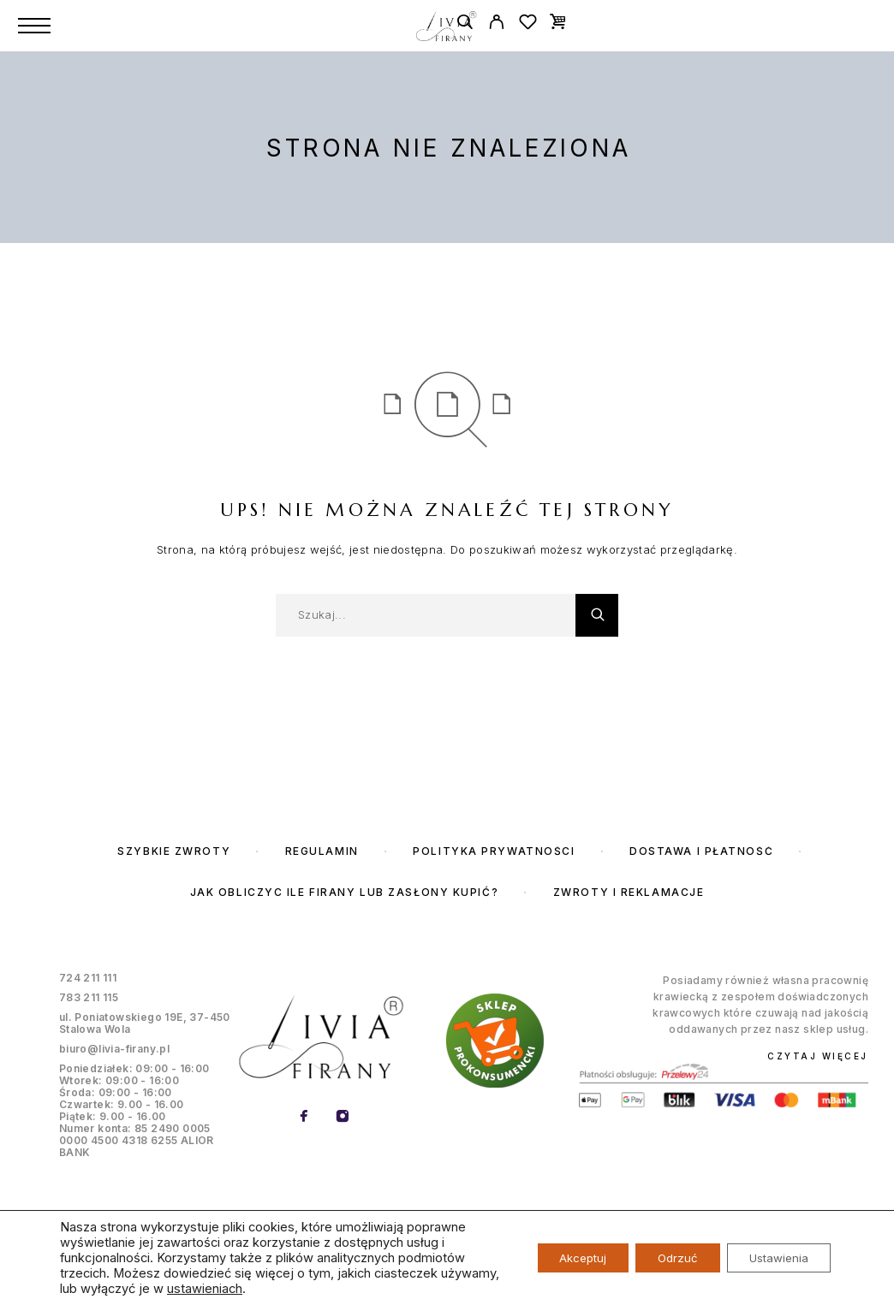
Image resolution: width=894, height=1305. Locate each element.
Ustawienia (774, 1257)
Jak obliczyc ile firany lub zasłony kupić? (344, 892)
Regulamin (322, 851)
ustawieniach (266, 1288)
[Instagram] (343, 1116)
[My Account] (496, 24)
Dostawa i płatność (701, 851)
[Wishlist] (528, 24)
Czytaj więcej (817, 1056)
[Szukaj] (465, 24)
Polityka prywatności (494, 851)
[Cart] (558, 21)
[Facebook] (304, 1116)
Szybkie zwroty (173, 851)
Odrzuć (665, 1257)
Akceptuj (561, 1257)
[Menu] (34, 25)
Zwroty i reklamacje (629, 892)
